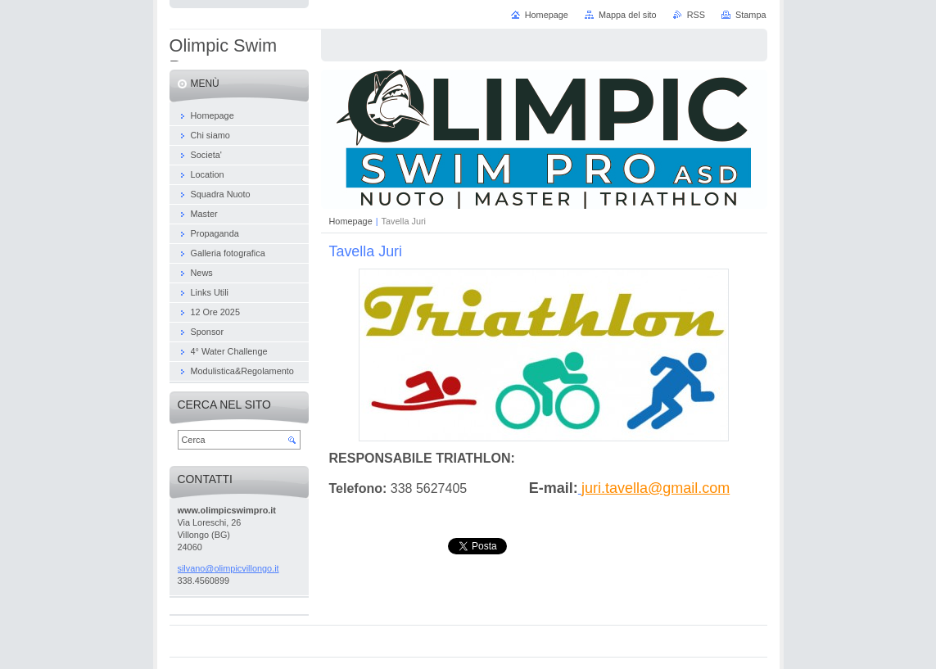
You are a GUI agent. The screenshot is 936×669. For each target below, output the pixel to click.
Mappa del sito (628, 15)
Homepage (351, 221)
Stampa (750, 15)
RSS (696, 15)
